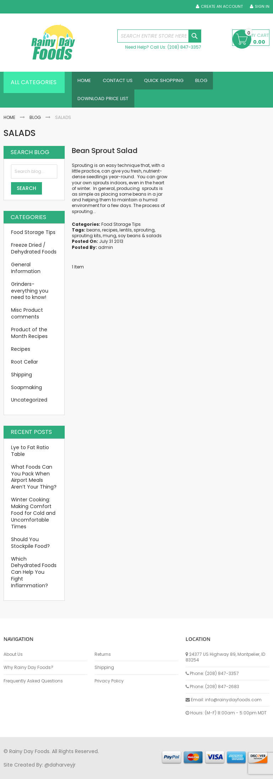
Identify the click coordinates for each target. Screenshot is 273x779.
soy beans (129, 240)
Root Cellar (24, 366)
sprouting (144, 234)
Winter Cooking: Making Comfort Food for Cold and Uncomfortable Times (33, 517)
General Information (26, 272)
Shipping (21, 378)
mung (109, 240)
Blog (35, 121)
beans (93, 234)
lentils (125, 234)
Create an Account (222, 6)
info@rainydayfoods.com (233, 700)
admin (105, 251)
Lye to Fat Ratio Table (30, 455)
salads (154, 240)
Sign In (262, 6)
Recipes (20, 353)
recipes (110, 234)
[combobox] (159, 36)
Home (9, 121)
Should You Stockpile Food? (30, 547)
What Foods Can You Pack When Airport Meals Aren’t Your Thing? (34, 481)
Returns (103, 654)
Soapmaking (26, 391)
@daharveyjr (60, 764)
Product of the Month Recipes (29, 337)
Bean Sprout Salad (105, 155)
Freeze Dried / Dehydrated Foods (34, 253)
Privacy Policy (109, 681)
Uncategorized (29, 404)
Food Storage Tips (121, 228)
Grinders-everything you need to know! (29, 295)
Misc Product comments (27, 318)
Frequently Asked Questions (33, 681)
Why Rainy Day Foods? (28, 667)
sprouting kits (86, 240)
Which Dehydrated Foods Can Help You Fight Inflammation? (34, 576)
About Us (13, 654)
